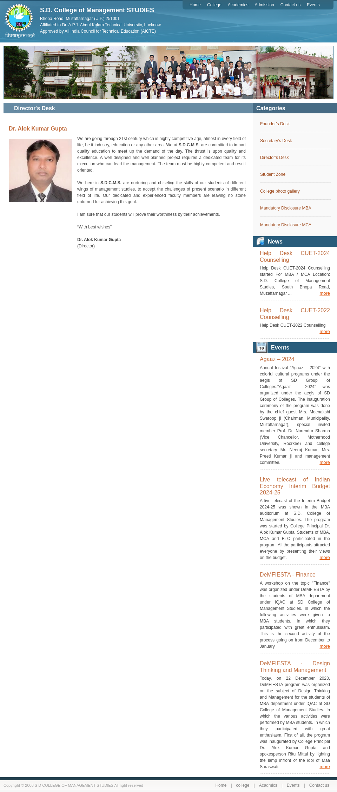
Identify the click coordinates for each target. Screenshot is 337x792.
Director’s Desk (274, 157)
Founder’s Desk (275, 123)
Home (195, 4)
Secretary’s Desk (276, 140)
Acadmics (268, 785)
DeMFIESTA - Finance (288, 575)
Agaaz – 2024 (277, 359)
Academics (238, 4)
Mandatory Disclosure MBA (285, 208)
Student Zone (272, 174)
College (214, 4)
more (324, 293)
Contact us (290, 4)
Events (313, 4)
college (243, 785)
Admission (264, 4)
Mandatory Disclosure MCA (285, 224)
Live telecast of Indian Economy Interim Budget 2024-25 (295, 486)
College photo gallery (280, 191)
